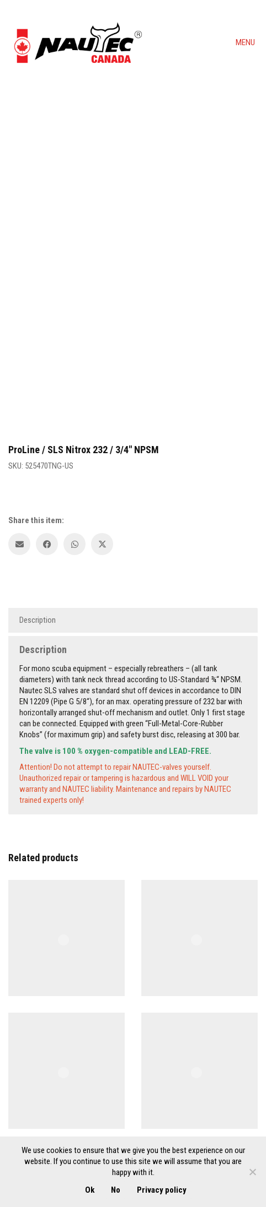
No (115, 1190)
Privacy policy (162, 1190)
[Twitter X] (102, 544)
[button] (247, 42)
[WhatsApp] (74, 544)
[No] (252, 1171)
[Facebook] (47, 544)
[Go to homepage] (77, 42)
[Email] (19, 544)
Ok (89, 1190)
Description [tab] (37, 620)
